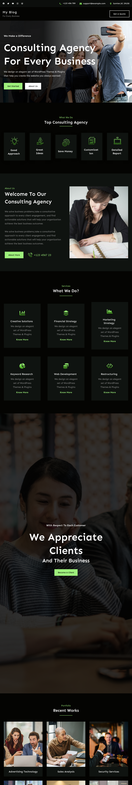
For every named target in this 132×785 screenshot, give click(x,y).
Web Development (65, 374)
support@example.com (94, 3)
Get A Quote (119, 14)
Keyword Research (21, 374)
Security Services (109, 771)
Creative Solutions (21, 321)
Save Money (65, 151)
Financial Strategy (65, 321)
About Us (33, 86)
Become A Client (66, 572)
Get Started (13, 86)
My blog (10, 12)
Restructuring (109, 374)
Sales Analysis (66, 771)
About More (14, 255)
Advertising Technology (23, 771)
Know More (22, 339)
